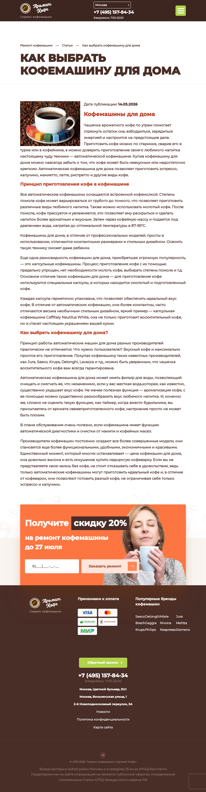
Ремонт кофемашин (36, 45)
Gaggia (151, 623)
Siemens (183, 630)
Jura (179, 616)
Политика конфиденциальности (103, 719)
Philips (150, 630)
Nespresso (168, 630)
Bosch (140, 623)
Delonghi (152, 616)
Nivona (165, 623)
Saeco (140, 616)
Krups (140, 630)
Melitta (181, 623)
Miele (164, 616)
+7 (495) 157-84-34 (114, 12)
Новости (103, 712)
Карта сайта (103, 727)
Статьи (67, 45)
